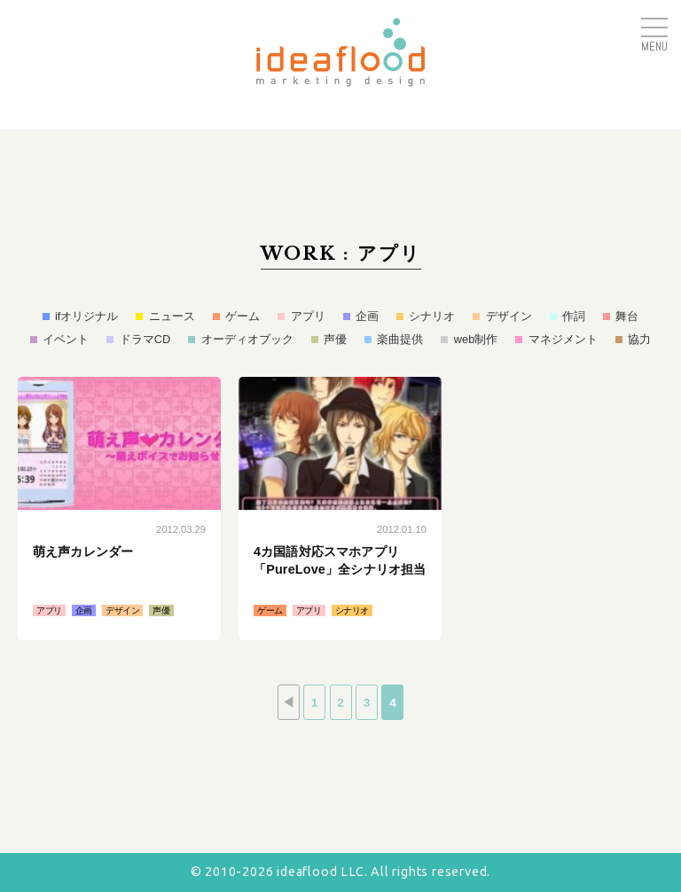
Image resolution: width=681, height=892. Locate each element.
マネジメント (563, 339)
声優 (335, 339)
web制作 (475, 339)
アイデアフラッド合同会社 (340, 52)
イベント (66, 339)
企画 (367, 316)
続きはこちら (119, 508)
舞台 (626, 316)
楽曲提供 (400, 339)
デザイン (509, 316)
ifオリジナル (86, 316)
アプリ (308, 316)
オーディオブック (247, 339)
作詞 (573, 316)
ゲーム (242, 316)
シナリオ (432, 316)
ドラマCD (145, 339)
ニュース (172, 316)
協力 (639, 339)
